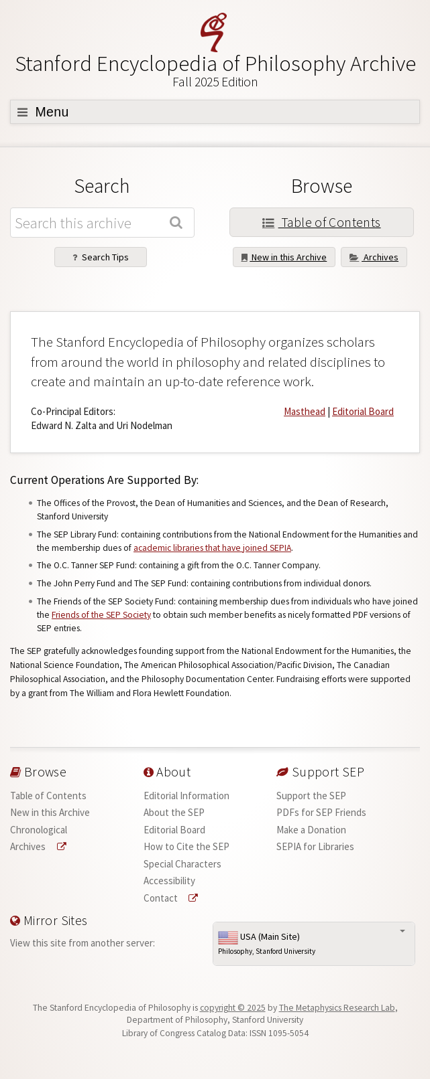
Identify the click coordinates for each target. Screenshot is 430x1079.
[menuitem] (76, 796)
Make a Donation (311, 829)
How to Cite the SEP (186, 846)
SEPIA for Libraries (315, 846)
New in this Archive (284, 257)
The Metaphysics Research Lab (337, 1007)
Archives (374, 257)
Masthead (304, 411)
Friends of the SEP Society (101, 614)
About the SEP (174, 812)
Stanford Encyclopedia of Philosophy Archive (215, 70)
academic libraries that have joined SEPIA (212, 548)
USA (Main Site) (313, 944)
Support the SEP (311, 795)
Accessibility (169, 880)
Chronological (38, 829)
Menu (43, 111)
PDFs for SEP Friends (321, 812)
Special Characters (182, 863)
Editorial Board (363, 411)
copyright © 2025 (233, 1007)
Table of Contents (321, 222)
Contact (171, 898)
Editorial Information (186, 795)
